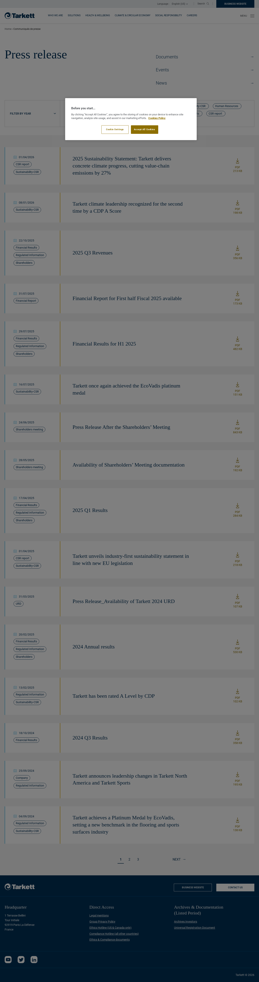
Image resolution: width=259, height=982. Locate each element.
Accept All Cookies (144, 129)
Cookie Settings (115, 129)
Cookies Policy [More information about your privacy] (157, 118)
